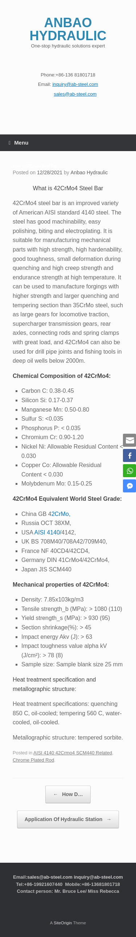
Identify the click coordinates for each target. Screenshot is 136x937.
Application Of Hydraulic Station (68, 819)
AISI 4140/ (48, 532)
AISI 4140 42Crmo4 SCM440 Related (72, 752)
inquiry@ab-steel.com (98, 877)
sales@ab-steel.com (50, 877)
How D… (68, 794)
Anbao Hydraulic (89, 172)
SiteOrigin (63, 923)
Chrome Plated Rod (33, 760)
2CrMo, (60, 514)
